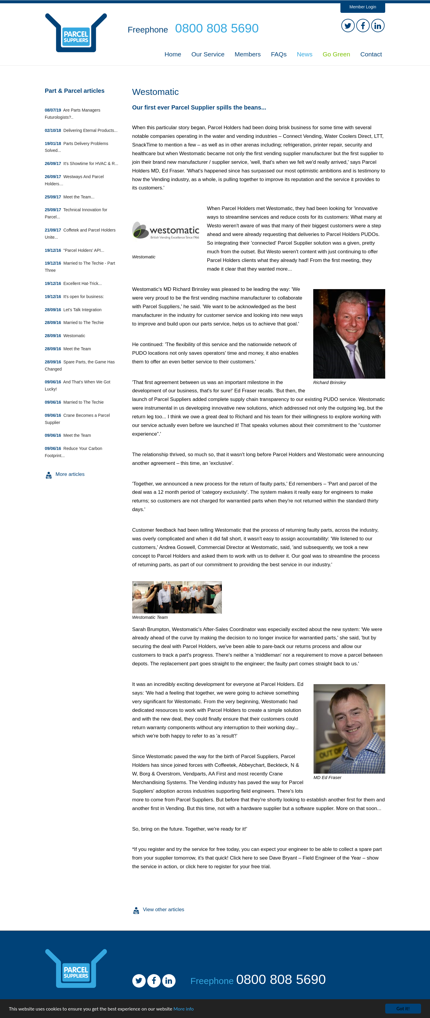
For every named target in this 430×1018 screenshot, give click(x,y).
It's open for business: (74, 296)
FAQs (279, 54)
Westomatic (65, 335)
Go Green (336, 54)
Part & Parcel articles (75, 90)
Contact (371, 54)
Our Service (208, 54)
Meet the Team (68, 348)
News (305, 54)
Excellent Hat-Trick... (73, 283)
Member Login (362, 6)
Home (173, 54)
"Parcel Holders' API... (74, 250)
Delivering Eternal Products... (81, 130)
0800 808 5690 (281, 979)
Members (248, 54)
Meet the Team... (69, 197)
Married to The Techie (74, 322)
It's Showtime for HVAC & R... (81, 163)
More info (183, 1009)
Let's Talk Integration (73, 309)
